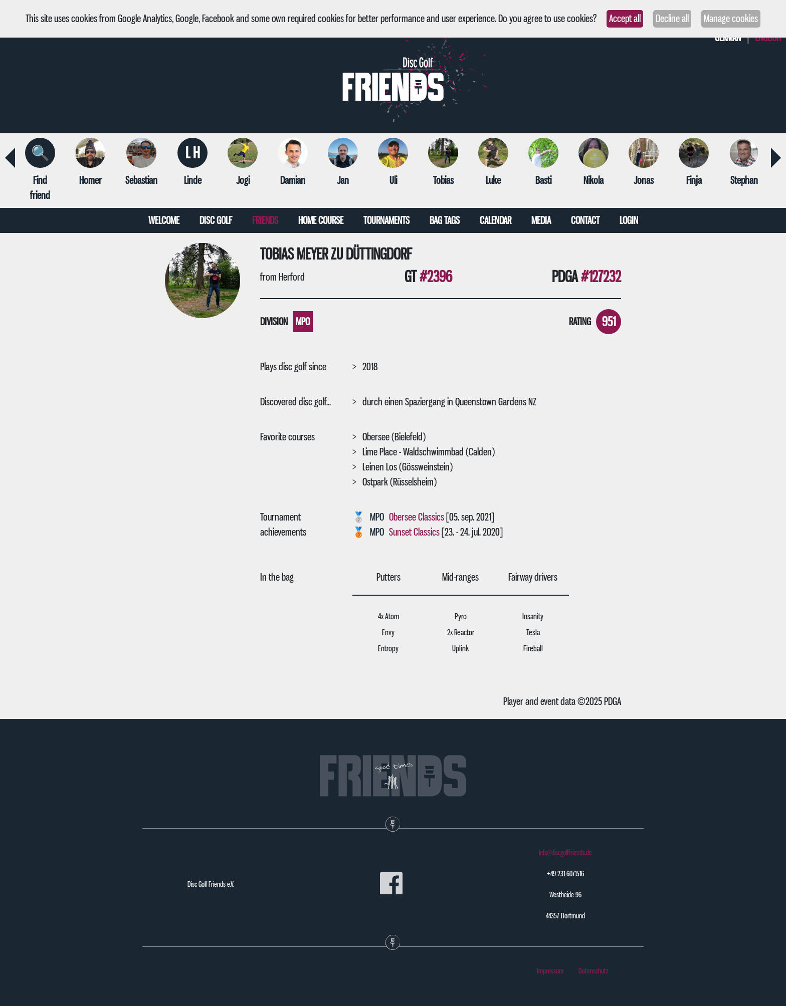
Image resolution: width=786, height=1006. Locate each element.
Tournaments (386, 220)
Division (274, 322)
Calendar (495, 220)
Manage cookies (731, 19)
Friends (265, 220)
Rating (580, 322)
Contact (585, 220)
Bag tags (445, 220)
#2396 (436, 277)
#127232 (601, 277)
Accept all (625, 19)
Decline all (672, 19)
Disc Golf (216, 220)
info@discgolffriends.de (565, 853)
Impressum (550, 971)
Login (629, 220)
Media (541, 220)
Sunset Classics (414, 532)
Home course (320, 220)
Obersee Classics (416, 517)
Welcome (163, 220)
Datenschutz (593, 971)
